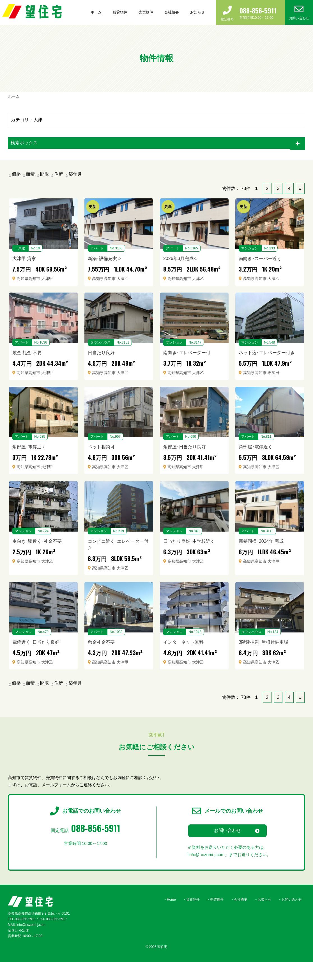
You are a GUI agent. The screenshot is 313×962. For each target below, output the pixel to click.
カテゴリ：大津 (26, 119)
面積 (28, 174)
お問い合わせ (227, 830)
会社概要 (171, 12)
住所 (56, 174)
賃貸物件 (120, 12)
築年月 (73, 174)
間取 (42, 174)
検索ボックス (24, 142)
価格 (14, 174)
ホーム (96, 12)
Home (171, 899)
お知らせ (197, 12)
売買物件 (146, 12)
